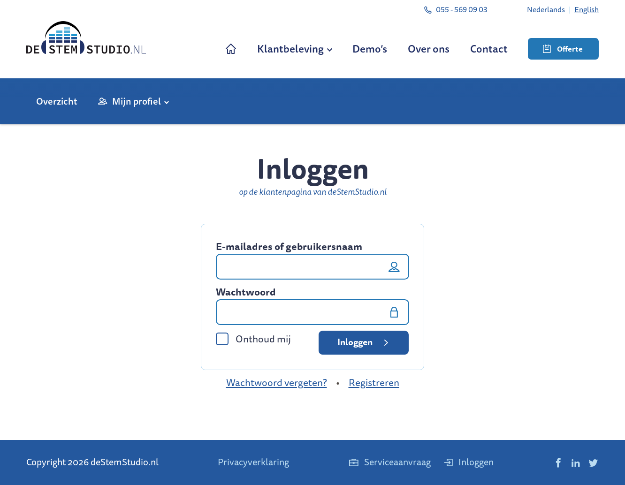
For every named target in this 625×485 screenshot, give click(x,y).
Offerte (562, 49)
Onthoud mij (253, 339)
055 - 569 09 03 (455, 9)
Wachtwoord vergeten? (276, 382)
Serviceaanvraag (389, 462)
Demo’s (369, 48)
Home (231, 48)
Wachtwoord (246, 292)
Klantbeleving (290, 48)
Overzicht (56, 101)
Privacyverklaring (253, 462)
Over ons (429, 48)
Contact (489, 48)
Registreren (374, 382)
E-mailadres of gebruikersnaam (289, 246)
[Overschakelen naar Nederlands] (546, 9)
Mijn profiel (136, 101)
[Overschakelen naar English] (586, 9)
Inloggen (364, 342)
